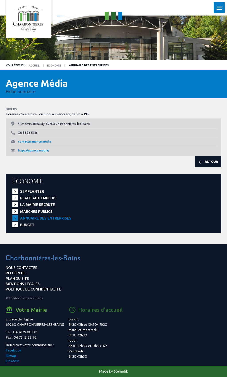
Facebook (14, 350)
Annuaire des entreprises (45, 218)
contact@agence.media (34, 141)
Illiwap (11, 355)
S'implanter (32, 191)
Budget (27, 225)
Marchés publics (36, 212)
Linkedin (12, 361)
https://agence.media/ (33, 150)
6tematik (121, 371)
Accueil (34, 65)
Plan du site (17, 279)
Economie (54, 65)
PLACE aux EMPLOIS (38, 198)
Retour (208, 162)
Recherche (15, 273)
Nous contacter (21, 268)
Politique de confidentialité (33, 289)
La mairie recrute (37, 205)
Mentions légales (23, 284)
